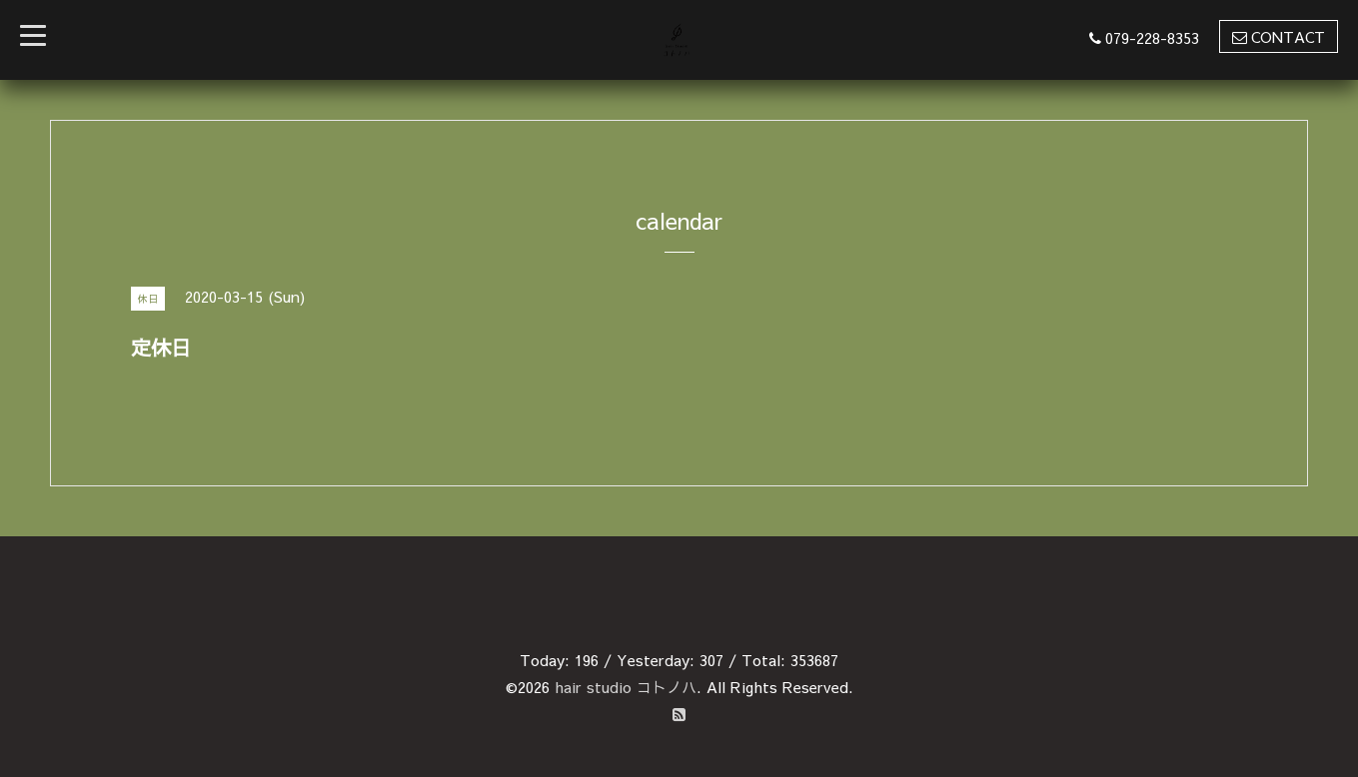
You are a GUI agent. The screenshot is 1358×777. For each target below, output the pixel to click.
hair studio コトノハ (625, 686)
